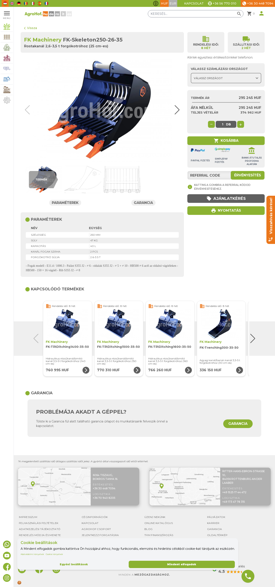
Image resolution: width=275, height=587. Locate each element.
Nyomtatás (226, 210)
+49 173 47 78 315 (233, 501)
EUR (173, 3)
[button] (176, 110)
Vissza (30, 28)
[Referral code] (226, 175)
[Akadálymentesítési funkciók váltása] (155, 3)
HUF (164, 3)
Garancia (143, 203)
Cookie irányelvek (54, 554)
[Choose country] (226, 78)
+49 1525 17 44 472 (234, 492)
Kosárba (226, 140)
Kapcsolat (194, 3)
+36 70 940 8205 (104, 497)
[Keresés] (195, 13)
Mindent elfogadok (181, 564)
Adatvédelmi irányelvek (32, 554)
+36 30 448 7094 (104, 488)
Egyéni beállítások (74, 564)
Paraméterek (65, 203)
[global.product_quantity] (222, 124)
